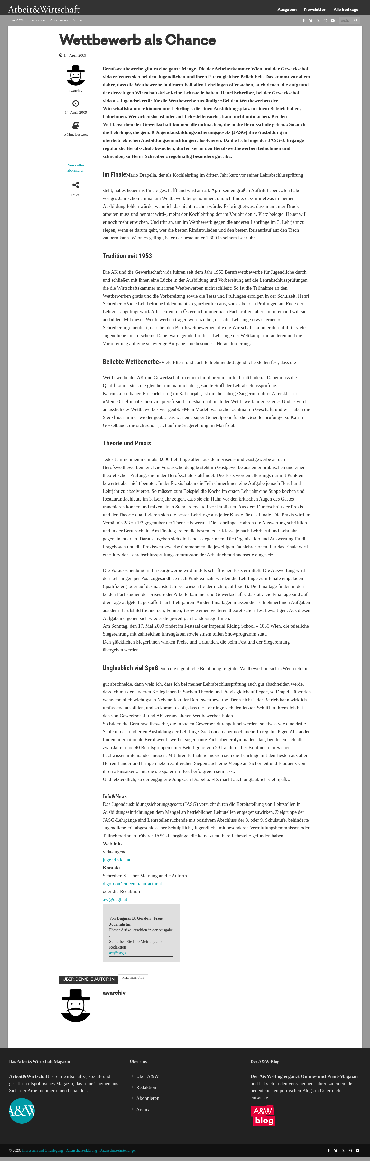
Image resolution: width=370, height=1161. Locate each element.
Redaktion (37, 20)
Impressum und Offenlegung (42, 1151)
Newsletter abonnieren (76, 167)
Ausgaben (287, 10)
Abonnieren (59, 20)
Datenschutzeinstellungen (117, 1151)
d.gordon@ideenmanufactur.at (132, 883)
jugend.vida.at (117, 859)
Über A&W (16, 20)
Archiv (78, 20)
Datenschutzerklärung (81, 1151)
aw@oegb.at (115, 899)
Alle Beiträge (346, 10)
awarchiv (75, 90)
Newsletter (315, 10)
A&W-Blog (271, 1076)
